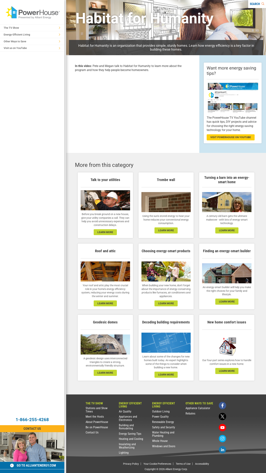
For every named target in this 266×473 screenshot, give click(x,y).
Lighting (124, 452)
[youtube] (222, 427)
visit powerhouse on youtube (230, 137)
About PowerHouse (97, 422)
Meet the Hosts (95, 416)
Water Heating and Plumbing (163, 434)
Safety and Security (163, 427)
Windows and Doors (163, 446)
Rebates (190, 413)
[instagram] (222, 438)
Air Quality (125, 411)
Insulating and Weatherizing (127, 445)
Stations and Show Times (96, 409)
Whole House (160, 441)
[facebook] (222, 405)
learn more (105, 232)
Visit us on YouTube (32, 48)
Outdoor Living (161, 411)
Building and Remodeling (126, 427)
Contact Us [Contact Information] (32, 429)
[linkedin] (222, 449)
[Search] (257, 4)
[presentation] (132, 109)
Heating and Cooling (131, 439)
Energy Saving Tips (130, 433)
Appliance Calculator (198, 408)
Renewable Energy (163, 422)
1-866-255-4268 (32, 419)
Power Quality (160, 416)
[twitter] (222, 416)
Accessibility (202, 463)
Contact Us (92, 432)
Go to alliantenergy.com (33, 465)
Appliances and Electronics (128, 418)
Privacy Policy (131, 463)
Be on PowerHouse (97, 427)
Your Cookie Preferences (157, 463)
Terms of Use (183, 463)
